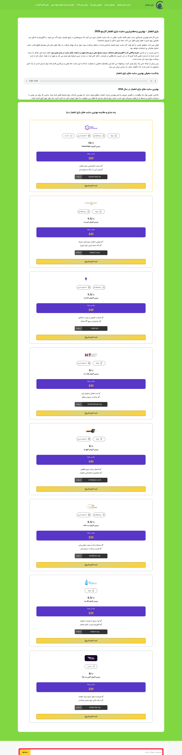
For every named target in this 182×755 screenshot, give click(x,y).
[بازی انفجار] (159, 5)
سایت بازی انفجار (123, 5)
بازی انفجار (149, 5)
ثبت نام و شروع (91, 185)
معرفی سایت (109, 5)
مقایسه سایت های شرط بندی (62, 5)
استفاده (78, 177)
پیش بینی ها (83, 4)
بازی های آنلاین (43, 4)
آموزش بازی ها (96, 5)
